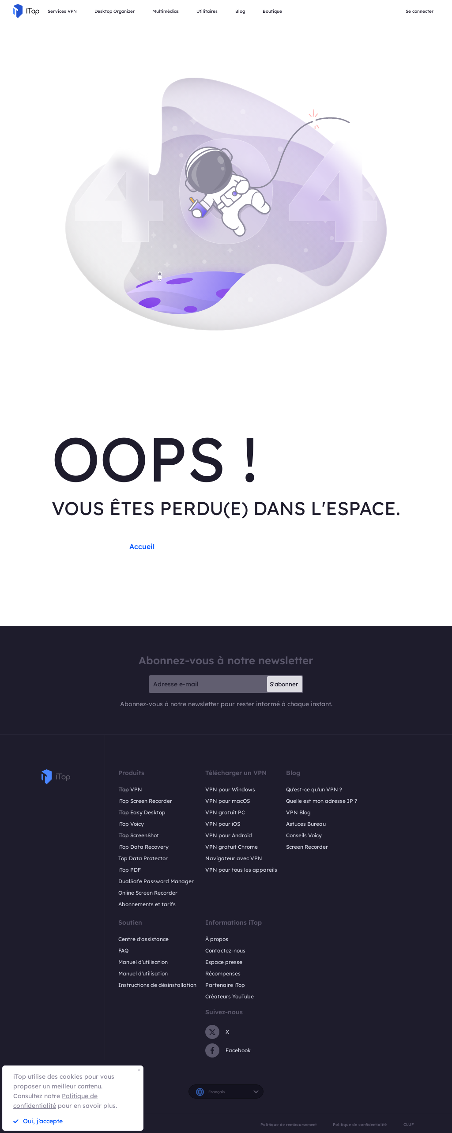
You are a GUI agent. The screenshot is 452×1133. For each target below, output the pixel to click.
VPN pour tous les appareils (241, 869)
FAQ (123, 950)
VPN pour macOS (227, 801)
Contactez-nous (225, 950)
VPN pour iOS (222, 824)
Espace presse (223, 962)
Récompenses (223, 973)
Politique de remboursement (288, 1124)
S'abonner (284, 684)
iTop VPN (130, 789)
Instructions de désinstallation (157, 985)
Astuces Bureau (306, 824)
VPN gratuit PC (225, 812)
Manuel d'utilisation (143, 962)
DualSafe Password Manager (156, 881)
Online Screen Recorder (147, 892)
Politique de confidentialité (360, 1124)
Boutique (272, 11)
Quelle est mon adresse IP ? (321, 801)
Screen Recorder (307, 846)
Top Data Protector (143, 858)
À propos (216, 939)
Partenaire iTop (225, 985)
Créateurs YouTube (229, 996)
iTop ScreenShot (138, 835)
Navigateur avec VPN (233, 858)
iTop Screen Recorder (145, 801)
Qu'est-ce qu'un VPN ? (314, 789)
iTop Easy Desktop (142, 812)
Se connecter (419, 11)
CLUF (408, 1124)
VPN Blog (298, 812)
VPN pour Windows (230, 789)
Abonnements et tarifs (147, 904)
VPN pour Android (228, 835)
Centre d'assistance (143, 939)
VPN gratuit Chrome (231, 846)
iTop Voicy (131, 824)
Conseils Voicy (304, 835)
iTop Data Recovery (143, 846)
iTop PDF (129, 869)
